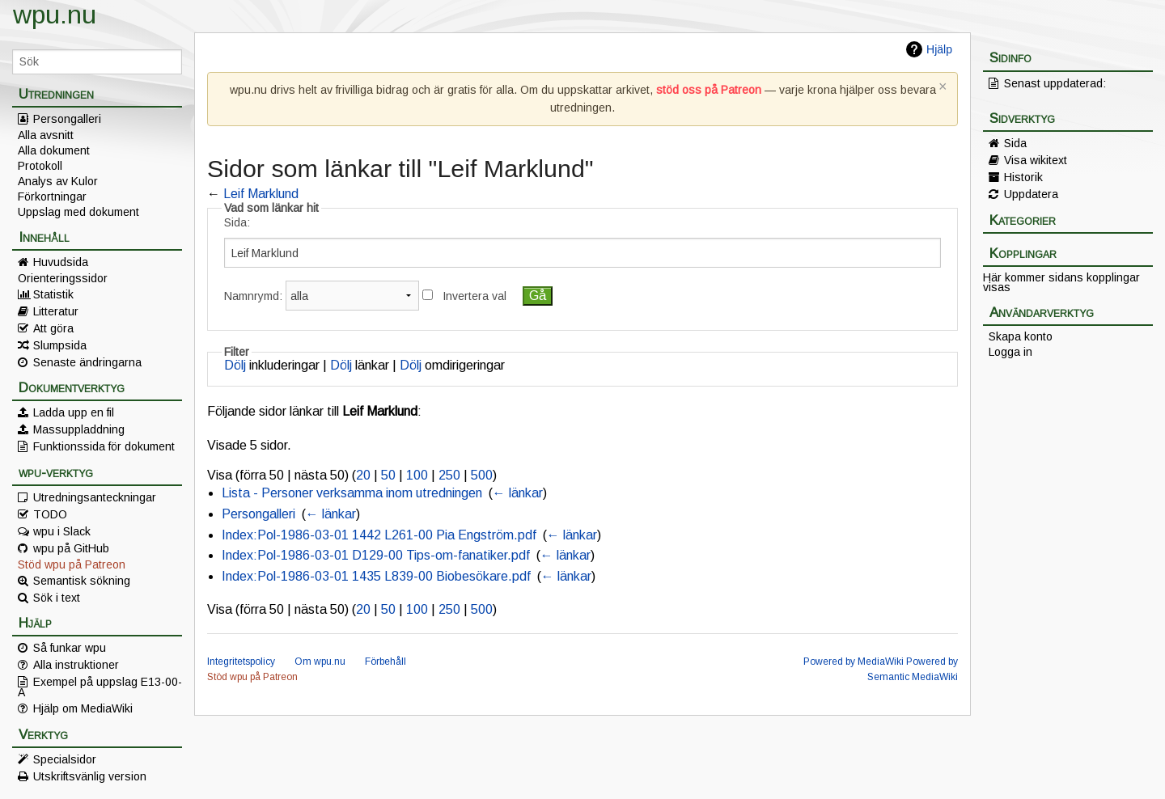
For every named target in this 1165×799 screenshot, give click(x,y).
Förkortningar (52, 196)
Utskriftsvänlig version (89, 776)
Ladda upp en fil (73, 412)
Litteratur (55, 311)
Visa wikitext (1035, 160)
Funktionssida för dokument (104, 446)
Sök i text (56, 597)
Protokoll (40, 166)
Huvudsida (60, 262)
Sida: (237, 222)
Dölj (235, 365)
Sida (1015, 143)
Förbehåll (385, 661)
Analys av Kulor (58, 181)
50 (388, 475)
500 (482, 475)
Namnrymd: (253, 296)
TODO (50, 514)
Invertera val (474, 296)
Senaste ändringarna (87, 362)
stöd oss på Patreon (708, 89)
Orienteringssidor (63, 278)
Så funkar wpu (69, 647)
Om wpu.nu (319, 661)
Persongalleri (67, 119)
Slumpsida (60, 345)
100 (417, 475)
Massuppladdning (79, 429)
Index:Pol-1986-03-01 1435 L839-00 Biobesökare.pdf (376, 576)
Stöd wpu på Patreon (71, 564)
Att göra (53, 328)
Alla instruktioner (76, 664)
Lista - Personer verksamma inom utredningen (352, 493)
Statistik (53, 294)
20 (363, 475)
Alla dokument (54, 150)
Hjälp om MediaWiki (83, 708)
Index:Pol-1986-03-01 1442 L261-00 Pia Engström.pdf (379, 535)
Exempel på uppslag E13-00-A (100, 686)
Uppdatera (1031, 194)
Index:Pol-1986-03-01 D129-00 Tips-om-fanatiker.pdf (376, 555)
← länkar (518, 493)
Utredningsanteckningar (94, 497)
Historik (1023, 177)
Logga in (1010, 352)
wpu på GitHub (71, 548)
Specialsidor (64, 759)
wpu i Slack (62, 531)
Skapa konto (1021, 336)
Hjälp (939, 49)
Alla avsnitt (46, 135)
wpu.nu (54, 14)
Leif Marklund (261, 194)
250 (449, 475)
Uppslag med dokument (78, 212)
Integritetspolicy (241, 661)
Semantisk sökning (81, 580)
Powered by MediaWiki (853, 661)
